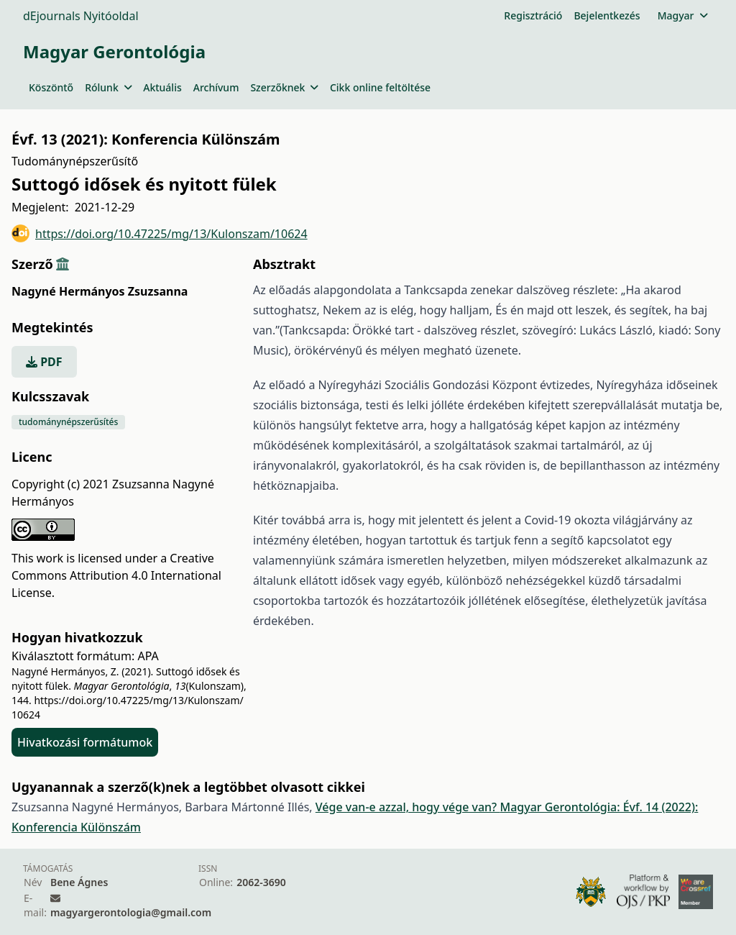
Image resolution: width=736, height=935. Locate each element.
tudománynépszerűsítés (68, 422)
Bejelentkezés (607, 15)
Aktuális (162, 87)
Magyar (682, 15)
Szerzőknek (284, 87)
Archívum (216, 87)
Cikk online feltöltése (380, 87)
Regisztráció (533, 15)
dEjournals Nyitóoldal (81, 16)
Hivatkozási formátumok (84, 742)
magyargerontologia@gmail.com (130, 912)
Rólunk (108, 87)
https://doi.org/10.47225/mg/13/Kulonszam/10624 (160, 233)
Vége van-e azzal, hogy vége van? (408, 807)
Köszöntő (51, 87)
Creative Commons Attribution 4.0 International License (116, 575)
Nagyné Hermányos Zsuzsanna (100, 291)
